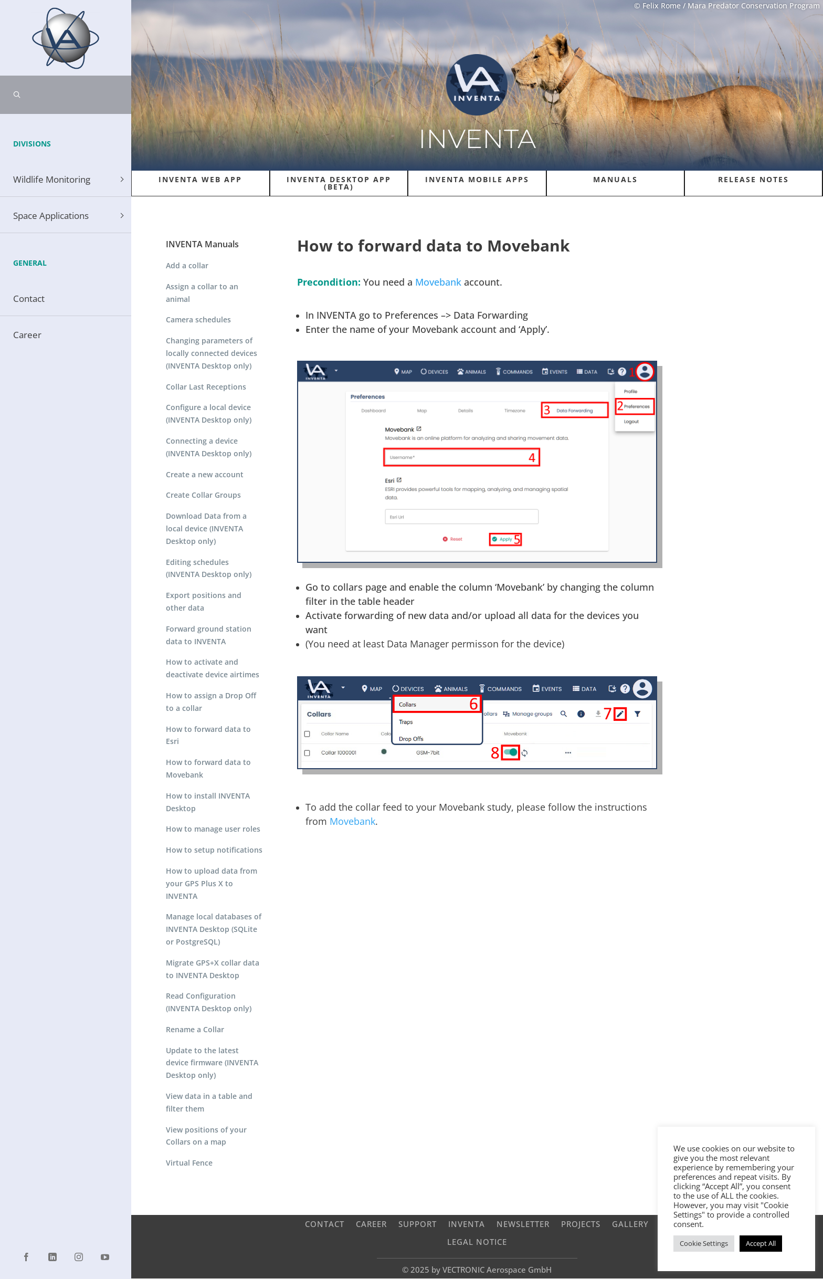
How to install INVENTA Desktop (208, 802)
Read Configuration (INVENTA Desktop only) (208, 1002)
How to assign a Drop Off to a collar (211, 701)
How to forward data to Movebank (208, 768)
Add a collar (187, 265)
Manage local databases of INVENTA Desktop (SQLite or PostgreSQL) (213, 929)
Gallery (630, 1224)
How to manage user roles (213, 829)
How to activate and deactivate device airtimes (212, 668)
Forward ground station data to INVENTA (208, 635)
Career (371, 1224)
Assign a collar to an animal (202, 292)
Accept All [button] (761, 1243)
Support (417, 1224)
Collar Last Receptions (206, 387)
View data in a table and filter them (209, 1102)
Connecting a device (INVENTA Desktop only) (208, 447)
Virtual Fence (189, 1163)
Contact (324, 1224)
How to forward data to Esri (208, 735)
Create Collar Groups (203, 495)
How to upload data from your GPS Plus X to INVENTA (211, 883)
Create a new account (205, 474)
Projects (580, 1224)
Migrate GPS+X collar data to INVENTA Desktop (212, 969)
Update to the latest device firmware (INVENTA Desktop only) (212, 1063)
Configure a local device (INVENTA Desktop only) (208, 413)
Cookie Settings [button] (704, 1243)
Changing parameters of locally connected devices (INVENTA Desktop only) (211, 353)
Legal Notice (477, 1241)
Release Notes (753, 179)
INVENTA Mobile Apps (477, 179)
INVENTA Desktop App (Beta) (339, 183)
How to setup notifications (214, 850)
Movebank (438, 282)
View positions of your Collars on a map (206, 1136)
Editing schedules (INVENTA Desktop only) (208, 568)
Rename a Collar (195, 1029)
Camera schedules (198, 319)
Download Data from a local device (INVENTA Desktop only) (206, 528)
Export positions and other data (203, 601)
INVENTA (466, 1224)
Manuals (615, 179)
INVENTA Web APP (200, 179)
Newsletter (523, 1224)
